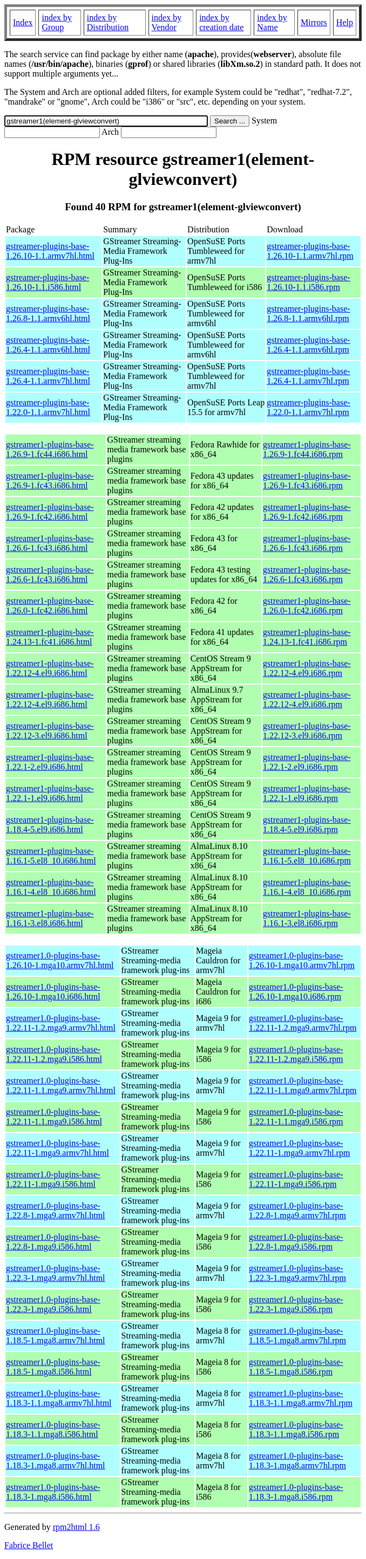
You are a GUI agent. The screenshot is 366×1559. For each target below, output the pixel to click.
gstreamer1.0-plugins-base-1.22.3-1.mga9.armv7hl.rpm (297, 1273)
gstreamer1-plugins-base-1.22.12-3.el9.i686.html (50, 730)
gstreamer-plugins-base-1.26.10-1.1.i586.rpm (308, 282)
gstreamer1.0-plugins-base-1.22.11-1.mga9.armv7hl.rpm (299, 1148)
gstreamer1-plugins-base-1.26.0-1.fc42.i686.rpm (307, 605)
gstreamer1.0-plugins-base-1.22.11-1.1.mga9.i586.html (54, 1116)
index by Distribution (107, 22)
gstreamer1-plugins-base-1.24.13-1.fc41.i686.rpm (307, 636)
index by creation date (221, 22)
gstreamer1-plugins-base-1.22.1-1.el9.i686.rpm (307, 793)
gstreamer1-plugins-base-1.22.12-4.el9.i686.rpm (307, 668)
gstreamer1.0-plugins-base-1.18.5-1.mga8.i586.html (53, 1366)
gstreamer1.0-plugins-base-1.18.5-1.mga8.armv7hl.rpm (297, 1335)
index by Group (57, 22)
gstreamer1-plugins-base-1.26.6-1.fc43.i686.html (50, 543)
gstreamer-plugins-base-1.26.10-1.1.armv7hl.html (50, 251)
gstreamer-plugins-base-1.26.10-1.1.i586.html (47, 282)
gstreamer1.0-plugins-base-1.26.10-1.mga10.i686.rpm (296, 991)
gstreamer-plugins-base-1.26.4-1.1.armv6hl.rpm (308, 344)
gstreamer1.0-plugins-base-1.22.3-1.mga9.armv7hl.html (55, 1273)
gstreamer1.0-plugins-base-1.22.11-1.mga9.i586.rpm (296, 1179)
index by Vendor (167, 22)
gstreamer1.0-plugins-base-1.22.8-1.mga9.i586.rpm (296, 1241)
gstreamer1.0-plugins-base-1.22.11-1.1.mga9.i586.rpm (296, 1116)
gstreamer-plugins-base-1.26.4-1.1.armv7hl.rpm (308, 376)
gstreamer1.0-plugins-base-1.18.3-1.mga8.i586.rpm (296, 1491)
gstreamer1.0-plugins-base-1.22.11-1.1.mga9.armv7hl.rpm (302, 1085)
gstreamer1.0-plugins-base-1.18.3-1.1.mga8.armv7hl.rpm (301, 1398)
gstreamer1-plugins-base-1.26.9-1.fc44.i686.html (50, 449)
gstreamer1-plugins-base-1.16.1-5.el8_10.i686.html (51, 855)
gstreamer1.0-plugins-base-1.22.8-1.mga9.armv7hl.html (55, 1210)
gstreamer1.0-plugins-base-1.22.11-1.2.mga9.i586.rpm (296, 1054)
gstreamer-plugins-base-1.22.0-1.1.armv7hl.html (48, 407)
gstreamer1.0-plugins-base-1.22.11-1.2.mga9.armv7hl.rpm (302, 1022)
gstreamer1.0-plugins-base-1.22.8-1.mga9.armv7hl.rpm (297, 1210)
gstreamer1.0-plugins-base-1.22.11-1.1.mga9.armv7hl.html (61, 1085)
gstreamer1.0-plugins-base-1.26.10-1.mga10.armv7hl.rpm (302, 960)
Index (22, 22)
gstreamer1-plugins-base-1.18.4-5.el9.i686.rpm (307, 824)
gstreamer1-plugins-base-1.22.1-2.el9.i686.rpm (307, 762)
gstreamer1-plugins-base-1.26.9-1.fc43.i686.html (50, 480)
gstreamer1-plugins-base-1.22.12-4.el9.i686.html (50, 668)
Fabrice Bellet (28, 1545)
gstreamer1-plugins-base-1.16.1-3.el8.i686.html (50, 918)
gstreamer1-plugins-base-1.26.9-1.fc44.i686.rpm (307, 449)
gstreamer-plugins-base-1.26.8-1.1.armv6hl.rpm (308, 313)
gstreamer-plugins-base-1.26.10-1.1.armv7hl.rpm (310, 251)
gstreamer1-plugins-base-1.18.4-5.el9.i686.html (50, 824)
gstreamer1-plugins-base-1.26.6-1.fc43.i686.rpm (307, 543)
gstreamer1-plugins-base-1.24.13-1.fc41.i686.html (50, 636)
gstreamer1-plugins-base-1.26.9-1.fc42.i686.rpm (307, 511)
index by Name (272, 22)
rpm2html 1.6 (76, 1527)
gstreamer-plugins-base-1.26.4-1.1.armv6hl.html (48, 344)
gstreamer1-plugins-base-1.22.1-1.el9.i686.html (50, 793)
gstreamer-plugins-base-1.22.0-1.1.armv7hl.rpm (308, 407)
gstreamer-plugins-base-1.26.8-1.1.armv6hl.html (48, 313)
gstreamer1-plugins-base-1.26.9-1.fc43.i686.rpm (307, 480)
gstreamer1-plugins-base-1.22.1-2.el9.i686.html (50, 762)
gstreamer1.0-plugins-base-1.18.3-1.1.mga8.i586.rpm (296, 1429)
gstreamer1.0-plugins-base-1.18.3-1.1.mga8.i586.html (53, 1429)
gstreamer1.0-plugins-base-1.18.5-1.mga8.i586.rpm (296, 1366)
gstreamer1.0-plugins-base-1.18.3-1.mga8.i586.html (53, 1491)
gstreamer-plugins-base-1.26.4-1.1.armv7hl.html (48, 376)
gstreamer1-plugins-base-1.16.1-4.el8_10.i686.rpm (307, 887)
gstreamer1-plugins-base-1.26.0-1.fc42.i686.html (50, 605)
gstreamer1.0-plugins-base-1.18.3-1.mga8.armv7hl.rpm (297, 1460)
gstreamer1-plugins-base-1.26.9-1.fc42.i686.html (50, 511)
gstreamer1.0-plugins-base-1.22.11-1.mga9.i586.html (53, 1179)
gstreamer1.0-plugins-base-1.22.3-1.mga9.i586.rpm (296, 1304)
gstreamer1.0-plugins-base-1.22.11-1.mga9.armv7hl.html (57, 1148)
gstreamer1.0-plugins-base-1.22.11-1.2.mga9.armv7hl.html (61, 1022)
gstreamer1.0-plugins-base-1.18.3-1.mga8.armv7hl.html (55, 1460)
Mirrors (314, 22)
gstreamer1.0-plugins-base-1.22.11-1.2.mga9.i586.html (54, 1054)
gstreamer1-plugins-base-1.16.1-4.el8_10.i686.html (51, 887)
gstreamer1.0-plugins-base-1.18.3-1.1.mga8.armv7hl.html (59, 1398)
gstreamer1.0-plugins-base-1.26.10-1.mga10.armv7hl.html (60, 960)
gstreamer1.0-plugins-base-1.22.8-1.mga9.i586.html (53, 1241)
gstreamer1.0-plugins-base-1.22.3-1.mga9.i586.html (53, 1304)
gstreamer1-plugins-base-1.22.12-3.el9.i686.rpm (307, 730)
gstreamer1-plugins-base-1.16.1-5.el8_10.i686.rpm (307, 855)
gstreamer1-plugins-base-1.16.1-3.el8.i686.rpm (307, 918)
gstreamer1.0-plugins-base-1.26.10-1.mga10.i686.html (53, 991)
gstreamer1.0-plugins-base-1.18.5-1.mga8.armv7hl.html (55, 1335)
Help (344, 22)
